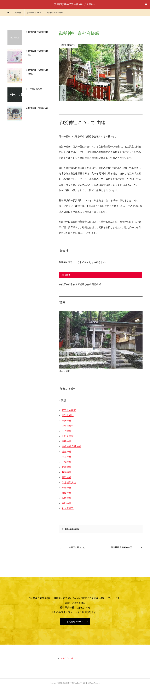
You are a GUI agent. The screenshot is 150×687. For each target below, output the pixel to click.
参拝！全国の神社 (72, 529)
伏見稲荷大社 (69, 482)
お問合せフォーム (75, 621)
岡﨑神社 (66, 421)
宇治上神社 (68, 415)
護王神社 (66, 451)
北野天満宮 (68, 436)
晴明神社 (66, 467)
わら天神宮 (68, 508)
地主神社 (66, 457)
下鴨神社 (66, 462)
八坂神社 (66, 498)
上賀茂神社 (68, 426)
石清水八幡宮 (69, 410)
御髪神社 (66, 493)
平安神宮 (66, 487)
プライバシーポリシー (69, 658)
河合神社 (66, 431)
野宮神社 (66, 472)
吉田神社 (66, 503)
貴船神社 (66, 441)
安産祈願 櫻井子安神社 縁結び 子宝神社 (75, 4)
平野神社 (66, 477)
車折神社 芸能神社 (71, 446)
